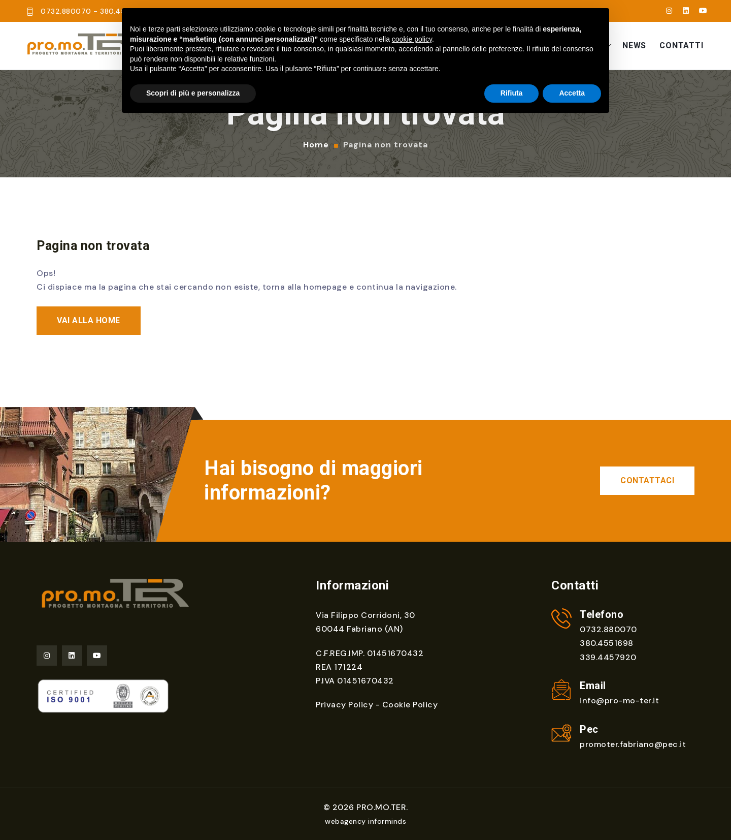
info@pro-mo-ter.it (619, 700)
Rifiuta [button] (512, 93)
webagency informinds (365, 821)
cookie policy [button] (412, 39)
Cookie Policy (410, 704)
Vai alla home (88, 320)
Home (316, 145)
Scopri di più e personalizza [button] (193, 93)
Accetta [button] (572, 93)
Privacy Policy (344, 704)
